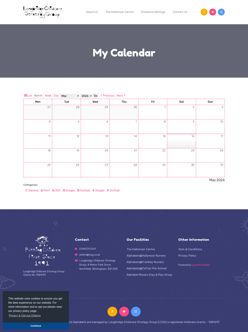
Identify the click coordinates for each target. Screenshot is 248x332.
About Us (92, 12)
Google (71, 190)
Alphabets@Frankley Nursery (145, 262)
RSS (57, 190)
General (31, 191)
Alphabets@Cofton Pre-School (147, 268)
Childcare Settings (153, 12)
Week (48, 95)
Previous (108, 95)
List (30, 95)
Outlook (85, 190)
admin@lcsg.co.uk (89, 258)
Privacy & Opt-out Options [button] (25, 315)
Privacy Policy (187, 255)
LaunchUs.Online (201, 265)
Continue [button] (35, 325)
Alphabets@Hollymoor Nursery (146, 255)
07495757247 (87, 249)
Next (120, 95)
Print (47, 190)
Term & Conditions (190, 249)
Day (56, 95)
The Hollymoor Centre (119, 12)
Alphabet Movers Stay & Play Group (149, 274)
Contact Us (180, 12)
